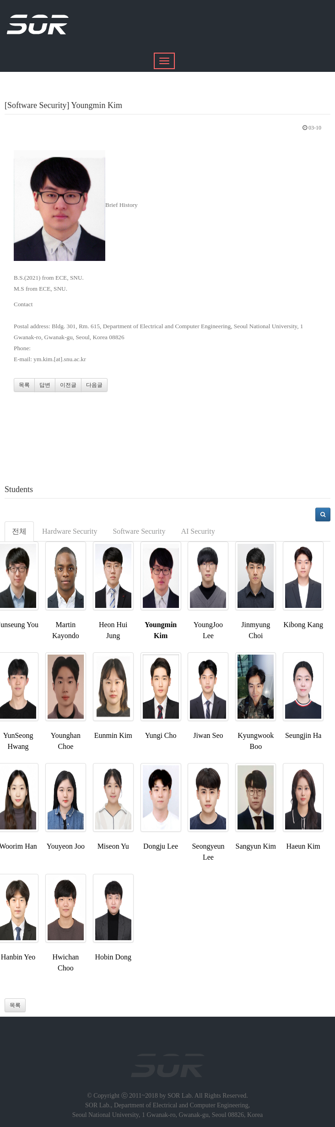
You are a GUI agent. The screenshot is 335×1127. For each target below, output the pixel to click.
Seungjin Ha (303, 735)
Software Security (139, 531)
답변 (44, 385)
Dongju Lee (160, 846)
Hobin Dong (113, 957)
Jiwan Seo (208, 735)
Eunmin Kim (113, 735)
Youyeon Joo (66, 846)
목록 (24, 385)
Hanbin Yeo (18, 957)
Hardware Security (69, 531)
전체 (19, 531)
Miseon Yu (113, 846)
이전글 (68, 385)
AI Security (198, 531)
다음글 (94, 385)
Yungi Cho (161, 735)
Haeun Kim (303, 846)
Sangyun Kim (256, 846)
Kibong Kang (303, 625)
